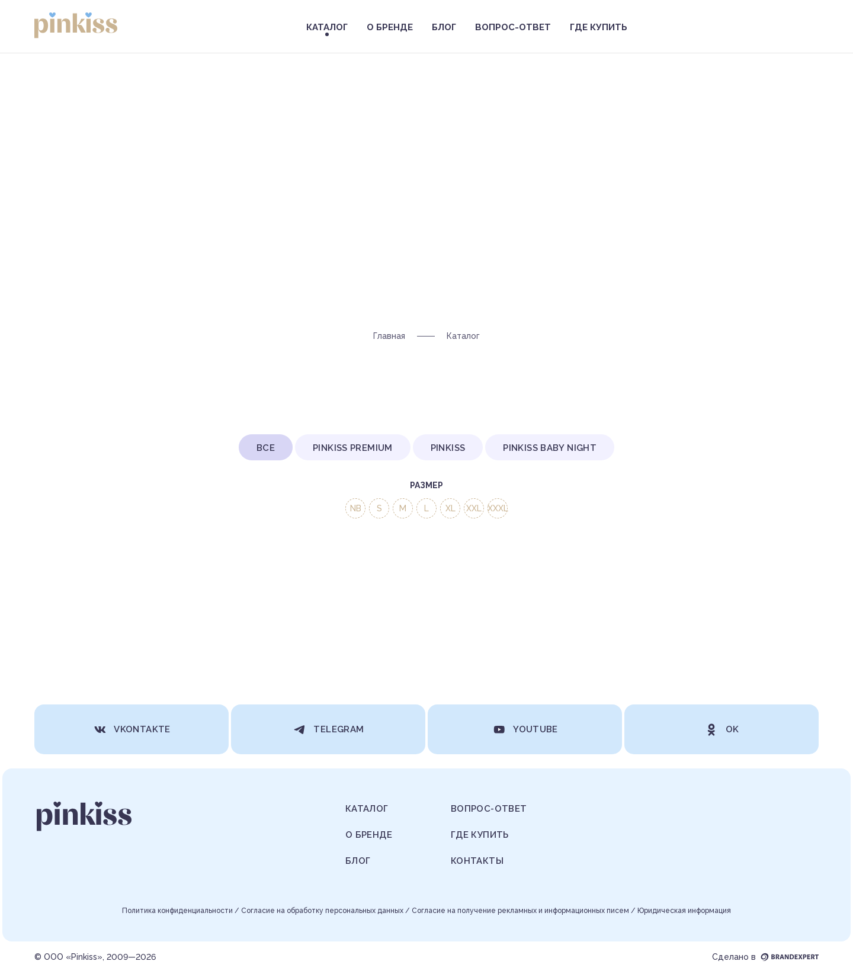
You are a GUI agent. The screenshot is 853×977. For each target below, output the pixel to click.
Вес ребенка (474, 547)
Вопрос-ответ (513, 27)
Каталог (367, 808)
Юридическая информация (684, 910)
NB (355, 508)
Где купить (598, 27)
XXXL (498, 508)
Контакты (477, 861)
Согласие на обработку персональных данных (322, 910)
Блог (444, 27)
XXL (474, 508)
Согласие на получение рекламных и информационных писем (520, 910)
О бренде (390, 27)
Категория (373, 547)
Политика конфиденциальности (177, 910)
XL (450, 508)
